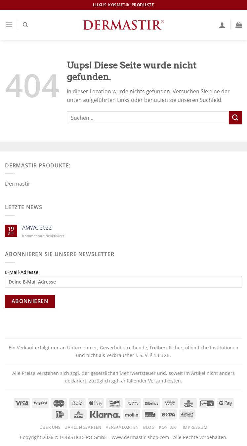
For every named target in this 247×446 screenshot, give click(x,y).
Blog (148, 427)
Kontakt (168, 427)
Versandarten (122, 427)
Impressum (195, 427)
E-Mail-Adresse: (123, 278)
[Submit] (235, 117)
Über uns (50, 427)
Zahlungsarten (83, 427)
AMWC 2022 (37, 228)
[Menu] (9, 25)
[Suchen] (25, 25)
